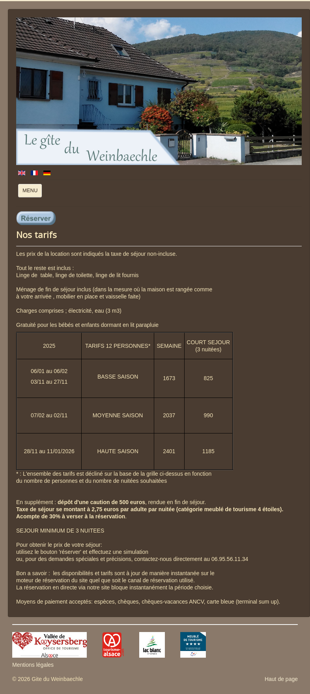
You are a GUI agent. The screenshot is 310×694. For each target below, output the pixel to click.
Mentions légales (33, 665)
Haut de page (281, 679)
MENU (32, 192)
